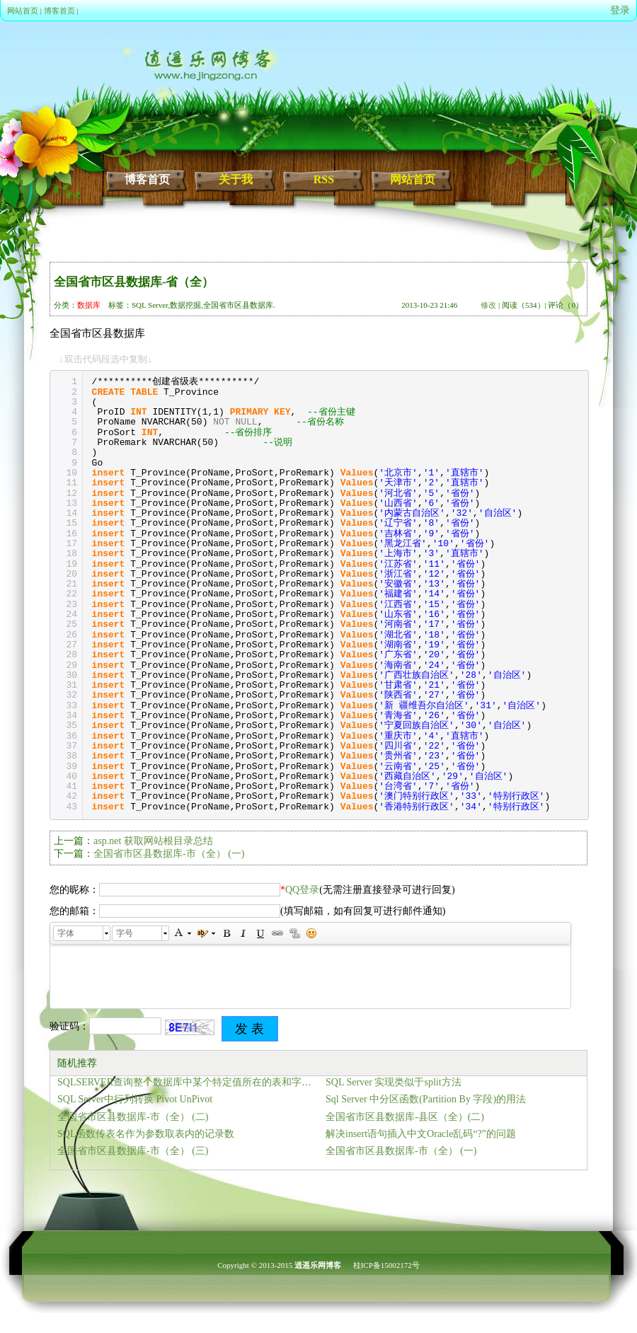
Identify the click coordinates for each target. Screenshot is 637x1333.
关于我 (236, 179)
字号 (124, 933)
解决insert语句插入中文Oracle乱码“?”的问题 (421, 1134)
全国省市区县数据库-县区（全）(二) (405, 1117)
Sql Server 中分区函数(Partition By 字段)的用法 (426, 1099)
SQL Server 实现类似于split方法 (393, 1082)
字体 (65, 933)
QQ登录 (302, 889)
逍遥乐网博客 (317, 1265)
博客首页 (59, 10)
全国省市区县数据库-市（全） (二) (133, 1117)
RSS (324, 179)
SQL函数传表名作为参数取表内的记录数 (145, 1134)
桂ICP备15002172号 (386, 1265)
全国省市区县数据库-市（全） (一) (169, 853)
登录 (620, 10)
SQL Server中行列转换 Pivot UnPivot (134, 1099)
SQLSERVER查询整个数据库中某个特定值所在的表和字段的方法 (187, 1082)
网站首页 (22, 10)
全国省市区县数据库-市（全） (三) (133, 1151)
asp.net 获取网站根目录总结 (153, 841)
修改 (488, 305)
